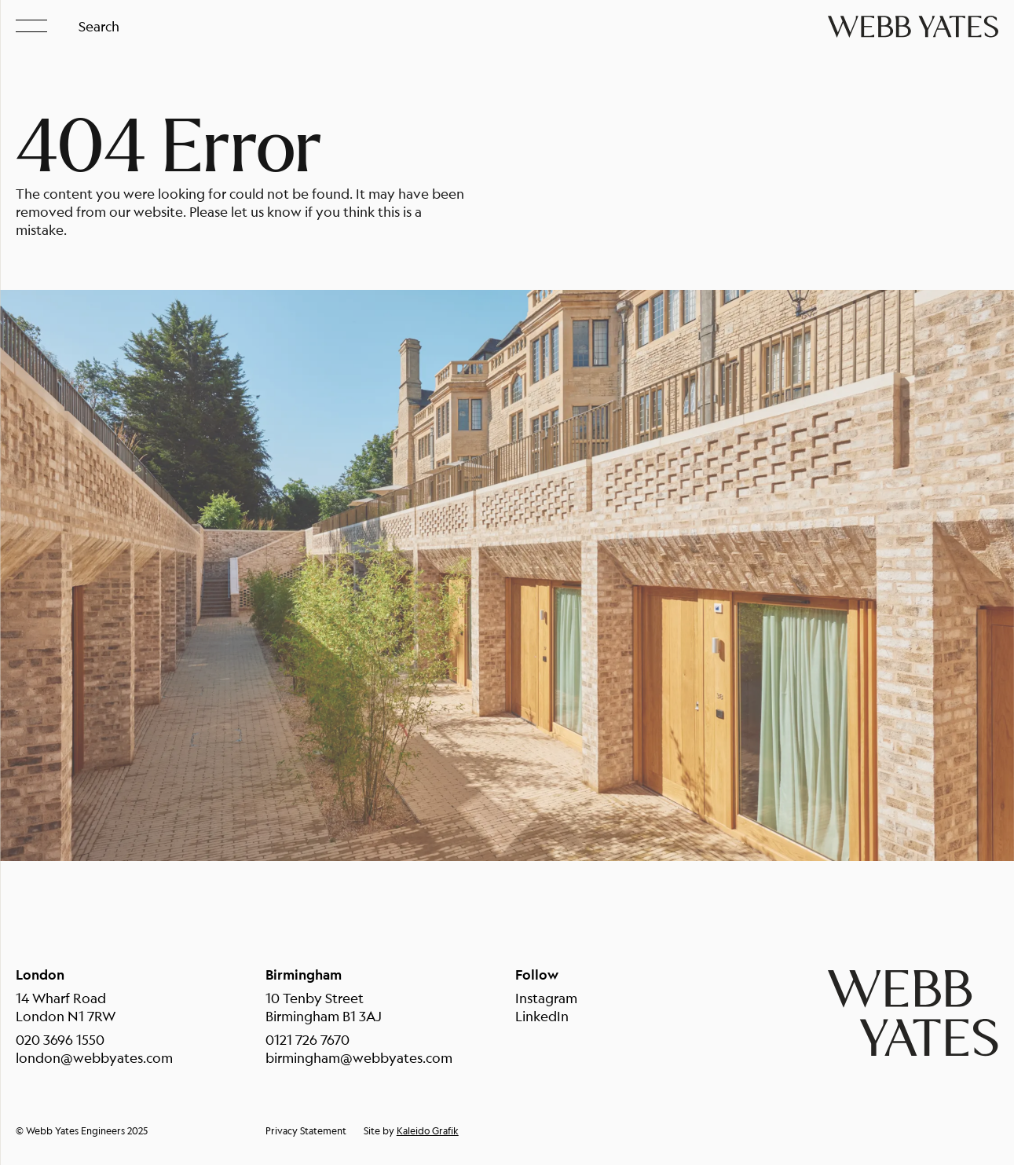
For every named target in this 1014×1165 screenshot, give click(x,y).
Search (99, 26)
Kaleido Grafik (428, 1131)
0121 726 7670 (307, 1040)
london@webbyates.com (94, 1058)
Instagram (546, 998)
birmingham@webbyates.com (358, 1058)
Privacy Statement (305, 1131)
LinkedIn (542, 1016)
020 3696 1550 (60, 1040)
